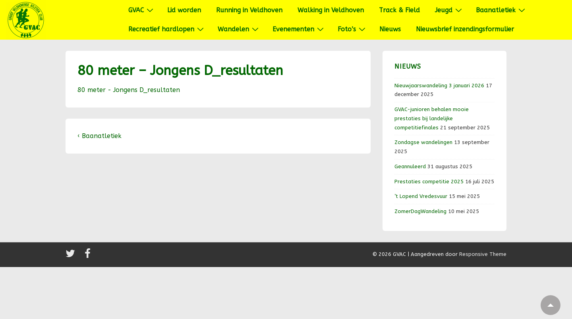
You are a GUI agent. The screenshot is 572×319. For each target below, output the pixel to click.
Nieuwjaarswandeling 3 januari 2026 (439, 85)
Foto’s (352, 29)
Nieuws (390, 29)
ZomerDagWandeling (420, 211)
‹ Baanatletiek (99, 136)
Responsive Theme (482, 254)
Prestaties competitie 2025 (429, 181)
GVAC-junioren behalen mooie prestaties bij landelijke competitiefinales (431, 118)
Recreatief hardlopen (167, 29)
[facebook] (89, 256)
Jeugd (449, 9)
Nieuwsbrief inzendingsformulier (465, 29)
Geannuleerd (410, 166)
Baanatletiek (501, 9)
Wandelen (239, 29)
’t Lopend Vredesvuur (420, 196)
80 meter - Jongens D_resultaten (128, 90)
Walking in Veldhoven (331, 10)
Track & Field (399, 10)
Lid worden (184, 10)
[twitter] (72, 256)
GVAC (141, 9)
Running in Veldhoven (249, 10)
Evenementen (299, 29)
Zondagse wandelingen (423, 142)
